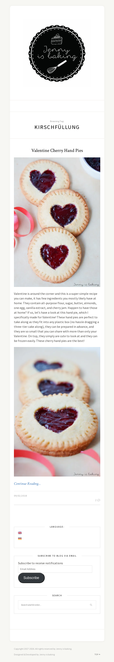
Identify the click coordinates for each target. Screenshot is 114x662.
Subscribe (31, 578)
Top (97, 654)
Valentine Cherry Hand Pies (57, 150)
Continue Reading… (27, 483)
